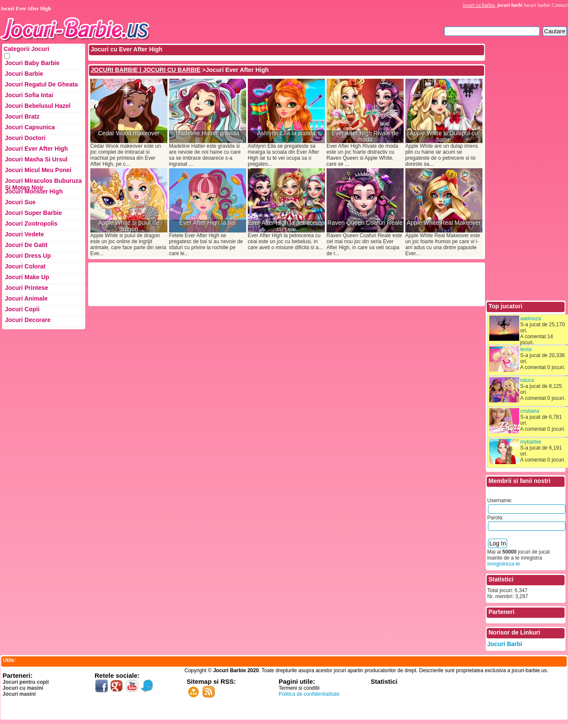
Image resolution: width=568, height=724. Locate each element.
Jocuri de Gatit (26, 244)
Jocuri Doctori (25, 137)
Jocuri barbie (536, 5)
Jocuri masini (19, 694)
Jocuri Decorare (28, 319)
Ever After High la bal (207, 223)
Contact (560, 5)
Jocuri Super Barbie (33, 212)
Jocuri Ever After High (36, 148)
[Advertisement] (245, 283)
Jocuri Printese (26, 287)
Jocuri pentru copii (26, 682)
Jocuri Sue (20, 202)
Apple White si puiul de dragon (128, 226)
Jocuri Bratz (22, 116)
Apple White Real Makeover (444, 223)
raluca (527, 380)
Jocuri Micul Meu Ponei (38, 170)
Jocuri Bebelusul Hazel (37, 105)
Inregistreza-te (503, 564)
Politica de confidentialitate (309, 694)
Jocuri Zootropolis (31, 223)
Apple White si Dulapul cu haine (444, 136)
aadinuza (530, 319)
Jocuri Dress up (28, 255)
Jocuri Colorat (25, 266)
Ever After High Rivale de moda (365, 136)
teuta (526, 349)
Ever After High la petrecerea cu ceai (286, 226)
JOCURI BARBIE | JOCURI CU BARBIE (146, 69)
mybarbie (530, 442)
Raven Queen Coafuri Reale (365, 223)
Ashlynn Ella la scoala (286, 133)
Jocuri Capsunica (30, 127)
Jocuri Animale (26, 298)
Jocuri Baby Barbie (32, 63)
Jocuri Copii (22, 309)
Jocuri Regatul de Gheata (41, 84)
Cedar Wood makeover (129, 133)
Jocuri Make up (27, 277)
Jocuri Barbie (24, 73)
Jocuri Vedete (24, 234)
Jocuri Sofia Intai (29, 95)
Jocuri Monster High (33, 191)
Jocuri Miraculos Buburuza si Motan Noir (43, 182)
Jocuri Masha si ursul (36, 159)
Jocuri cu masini (23, 688)
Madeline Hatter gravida (207, 133)
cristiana (529, 411)
